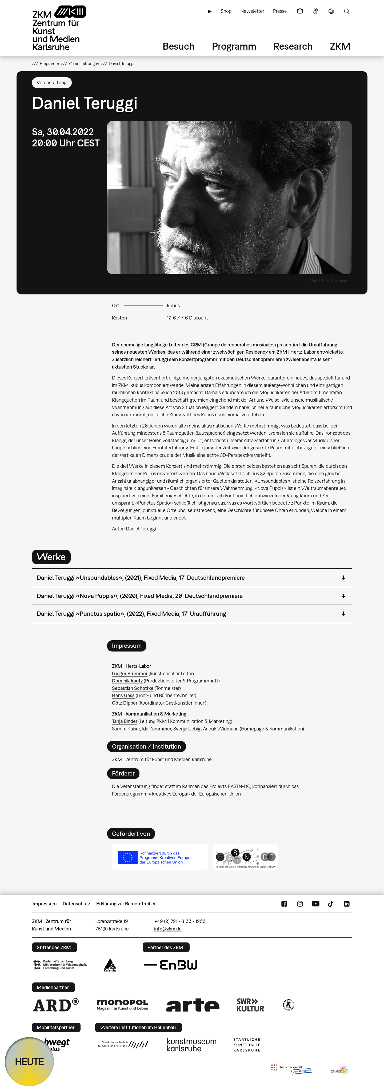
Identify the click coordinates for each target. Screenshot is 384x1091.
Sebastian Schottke (133, 688)
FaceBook (284, 903)
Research (293, 46)
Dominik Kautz (127, 681)
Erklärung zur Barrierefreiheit (126, 903)
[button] (229, 197)
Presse (280, 11)
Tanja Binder (124, 721)
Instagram (300, 903)
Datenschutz (76, 903)
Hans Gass (123, 695)
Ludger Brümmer (129, 673)
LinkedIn (346, 903)
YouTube (315, 903)
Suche (346, 11)
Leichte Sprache (300, 11)
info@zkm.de (168, 929)
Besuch (179, 46)
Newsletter (252, 11)
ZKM (340, 46)
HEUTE (29, 1061)
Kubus (173, 305)
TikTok (331, 903)
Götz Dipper (124, 703)
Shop (226, 11)
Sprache (331, 11)
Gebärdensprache (315, 11)
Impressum (45, 903)
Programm (234, 46)
